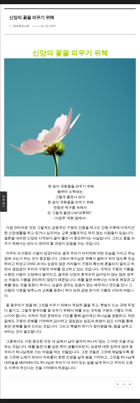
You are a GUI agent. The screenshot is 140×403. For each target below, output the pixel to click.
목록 (3, 201)
